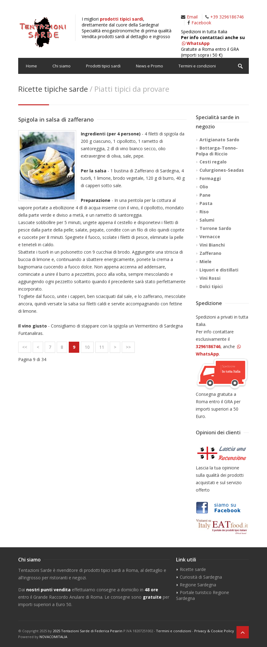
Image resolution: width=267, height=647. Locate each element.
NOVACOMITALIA (53, 636)
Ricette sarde (193, 569)
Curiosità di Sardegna (201, 577)
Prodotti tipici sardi (103, 66)
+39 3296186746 (227, 17)
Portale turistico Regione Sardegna (202, 595)
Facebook (201, 23)
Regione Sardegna (198, 585)
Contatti (33, 82)
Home (31, 66)
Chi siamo (61, 66)
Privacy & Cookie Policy (214, 631)
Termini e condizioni (197, 66)
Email (192, 17)
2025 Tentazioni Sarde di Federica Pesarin (87, 631)
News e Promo (149, 66)
